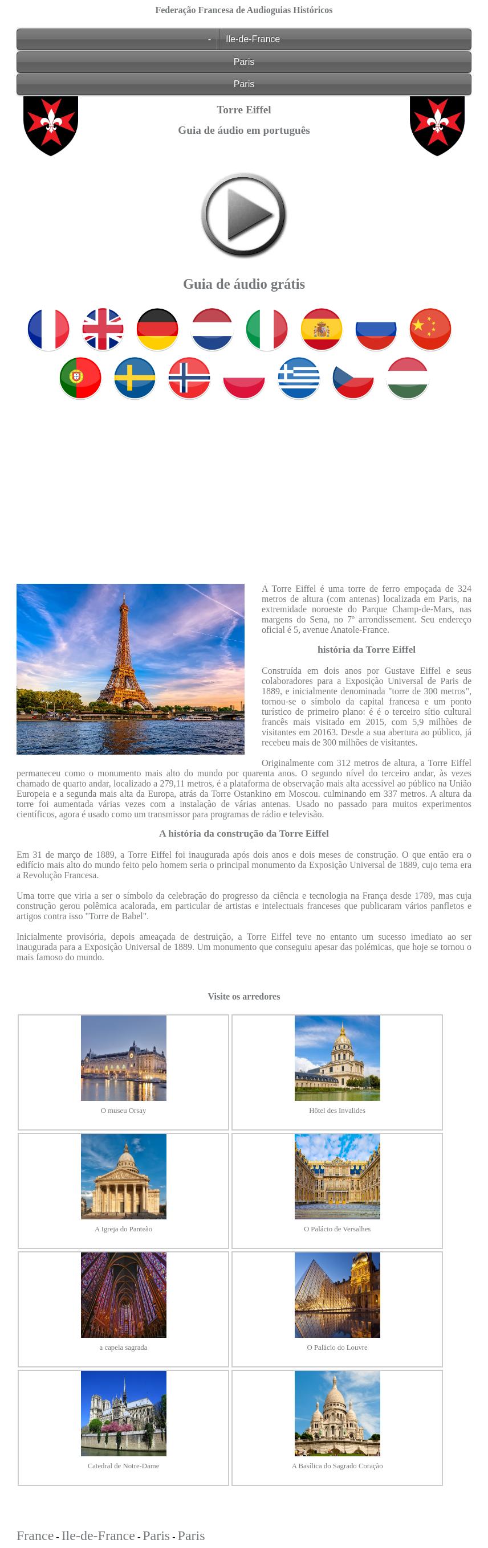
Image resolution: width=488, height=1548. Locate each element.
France (35, 1535)
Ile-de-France (253, 39)
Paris (244, 62)
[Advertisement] (244, 483)
